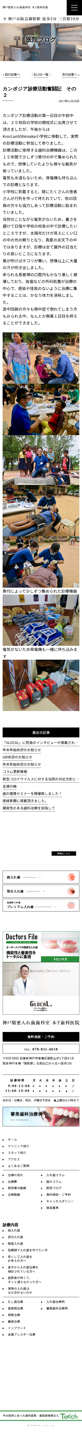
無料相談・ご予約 (41, 1037)
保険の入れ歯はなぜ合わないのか (20, 1290)
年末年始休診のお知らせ (22, 749)
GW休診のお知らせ (17, 757)
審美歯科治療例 (57, 1308)
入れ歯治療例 (55, 1301)
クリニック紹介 (18, 1146)
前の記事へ (12, 74)
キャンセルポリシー (60, 1201)
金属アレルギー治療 (21, 1334)
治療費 (12, 1181)
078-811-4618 (41, 1049)
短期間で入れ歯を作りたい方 (28, 1250)
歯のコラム (54, 1181)
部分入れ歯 (15, 1237)
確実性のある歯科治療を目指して (29, 807)
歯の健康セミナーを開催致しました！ (32, 793)
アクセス (14, 1159)
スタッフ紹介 (17, 1152)
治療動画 (14, 1194)
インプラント (17, 1328)
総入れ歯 (14, 1230)
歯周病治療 (15, 1308)
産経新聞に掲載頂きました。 (25, 800)
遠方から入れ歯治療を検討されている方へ (23, 1269)
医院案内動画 (17, 1188)
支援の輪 (10, 786)
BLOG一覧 (41, 74)
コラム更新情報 (15, 771)
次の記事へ (69, 74)
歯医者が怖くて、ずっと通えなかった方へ (25, 1279)
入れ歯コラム (55, 1175)
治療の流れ (15, 1175)
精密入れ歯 (15, 1243)
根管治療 (14, 1315)
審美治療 (14, 1321)
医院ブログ (54, 1188)
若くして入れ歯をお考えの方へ (20, 1258)
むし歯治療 (15, 1301)
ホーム (12, 1139)
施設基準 (52, 1207)
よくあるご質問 (18, 1165)
